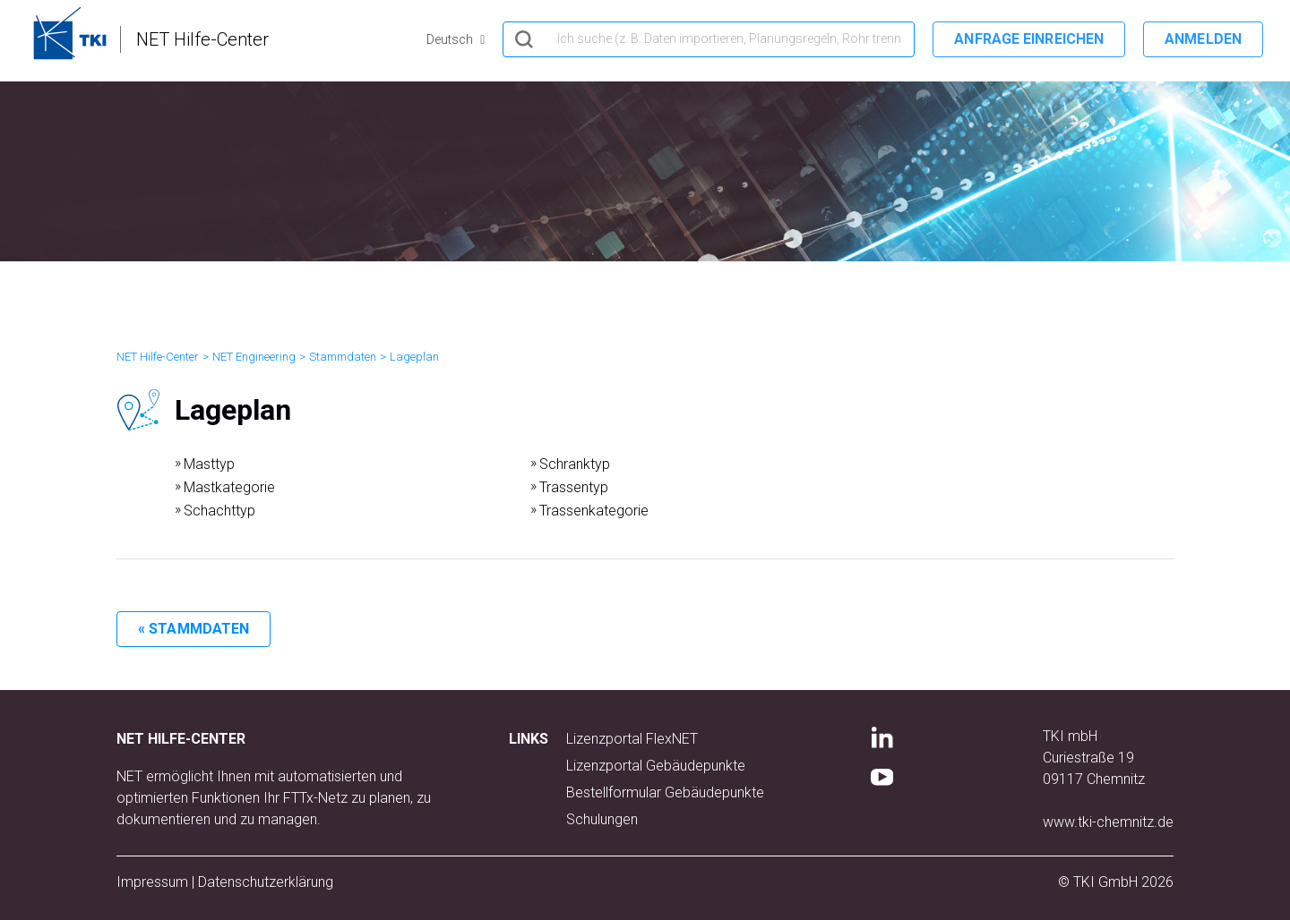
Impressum (152, 881)
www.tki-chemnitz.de (1108, 822)
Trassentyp (573, 487)
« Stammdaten (193, 628)
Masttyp (209, 464)
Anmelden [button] (1203, 38)
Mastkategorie (229, 487)
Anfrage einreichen (1029, 38)
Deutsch (451, 39)
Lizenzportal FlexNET (632, 738)
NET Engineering (254, 356)
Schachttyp (219, 510)
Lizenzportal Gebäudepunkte (655, 765)
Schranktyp (574, 464)
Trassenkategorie (594, 510)
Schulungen (602, 819)
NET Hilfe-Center (157, 356)
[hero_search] (709, 39)
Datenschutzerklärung (265, 881)
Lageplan (414, 356)
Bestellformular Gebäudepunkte (665, 792)
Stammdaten (342, 356)
